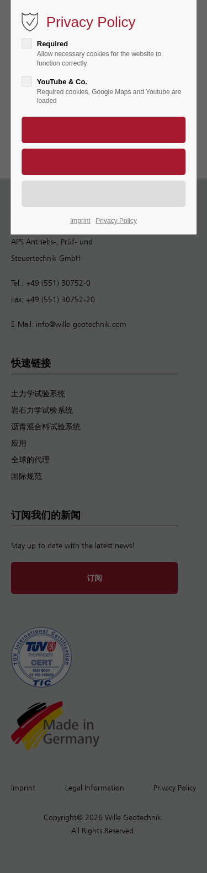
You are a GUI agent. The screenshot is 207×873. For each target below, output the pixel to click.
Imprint (80, 221)
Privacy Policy (116, 221)
